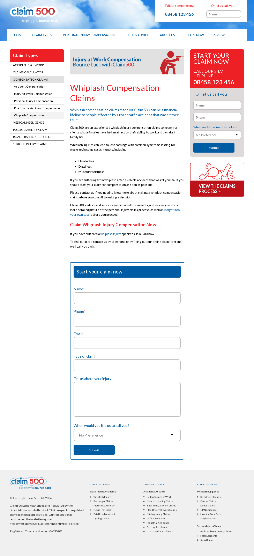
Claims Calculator (28, 72)
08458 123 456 (179, 14)
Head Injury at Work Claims (162, 510)
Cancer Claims (208, 501)
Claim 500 (142, 110)
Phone (79, 311)
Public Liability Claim (30, 129)
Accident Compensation (29, 86)
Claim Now (195, 35)
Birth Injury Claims (210, 497)
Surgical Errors (208, 518)
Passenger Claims (103, 501)
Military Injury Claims (158, 514)
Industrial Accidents (158, 523)
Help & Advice (137, 35)
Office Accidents (156, 518)
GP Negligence (208, 510)
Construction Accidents (160, 531)
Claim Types (42, 35)
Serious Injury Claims (30, 144)
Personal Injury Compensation (89, 35)
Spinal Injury (207, 540)
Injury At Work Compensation (33, 93)
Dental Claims (208, 505)
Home (18, 35)
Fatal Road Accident (104, 514)
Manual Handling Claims (160, 501)
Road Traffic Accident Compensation (37, 108)
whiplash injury (110, 234)
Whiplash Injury (102, 497)
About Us (167, 35)
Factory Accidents (157, 527)
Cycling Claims (102, 518)
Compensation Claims (30, 79)
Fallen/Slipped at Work (159, 497)
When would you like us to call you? (101, 425)
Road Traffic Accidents (32, 137)
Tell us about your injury (92, 378)
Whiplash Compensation (29, 115)
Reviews (219, 35)
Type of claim (85, 356)
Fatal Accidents (208, 536)
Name (79, 289)
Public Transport (102, 510)
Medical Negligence (28, 122)
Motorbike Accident (104, 505)
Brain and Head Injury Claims (216, 531)
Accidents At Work (28, 65)
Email (79, 333)
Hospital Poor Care (210, 514)
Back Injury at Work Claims (161, 505)
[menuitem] (19, 35)
